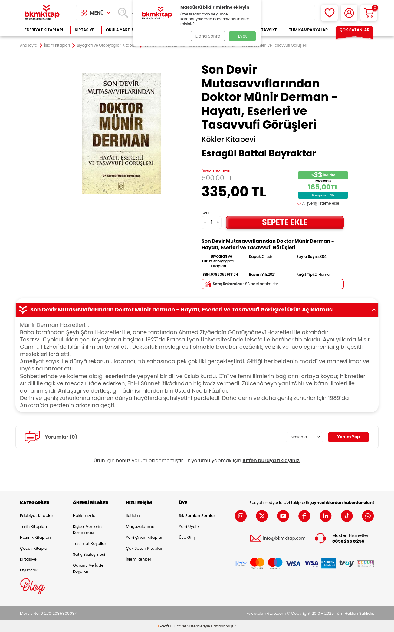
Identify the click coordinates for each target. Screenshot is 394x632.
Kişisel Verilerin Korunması (87, 529)
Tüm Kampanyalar (308, 29)
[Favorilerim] (329, 13)
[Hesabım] (349, 13)
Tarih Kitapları (33, 526)
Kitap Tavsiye (263, 29)
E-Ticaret (178, 626)
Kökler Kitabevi (228, 139)
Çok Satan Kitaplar (144, 548)
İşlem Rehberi (139, 559)
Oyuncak (29, 570)
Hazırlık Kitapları (35, 537)
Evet (242, 36)
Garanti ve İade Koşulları (88, 568)
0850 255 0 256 (348, 541)
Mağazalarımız (140, 526)
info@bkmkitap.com (284, 538)
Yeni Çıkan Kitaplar (144, 537)
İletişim (133, 515)
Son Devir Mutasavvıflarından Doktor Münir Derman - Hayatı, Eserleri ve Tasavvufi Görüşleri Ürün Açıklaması (197, 310)
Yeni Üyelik (189, 526)
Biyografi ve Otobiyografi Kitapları (107, 45)
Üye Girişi (188, 537)
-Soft (164, 626)
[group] (121, 134)
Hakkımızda (84, 515)
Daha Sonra (207, 36)
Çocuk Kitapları (35, 548)
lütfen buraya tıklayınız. (271, 460)
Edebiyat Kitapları (44, 29)
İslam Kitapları (57, 45)
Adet (205, 213)
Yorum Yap (348, 437)
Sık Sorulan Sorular (197, 515)
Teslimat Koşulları (90, 543)
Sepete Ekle (285, 222)
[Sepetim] (368, 13)
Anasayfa (28, 45)
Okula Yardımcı (122, 29)
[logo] (42, 13)
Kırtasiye (84, 29)
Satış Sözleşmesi (89, 554)
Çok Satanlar (354, 29)
